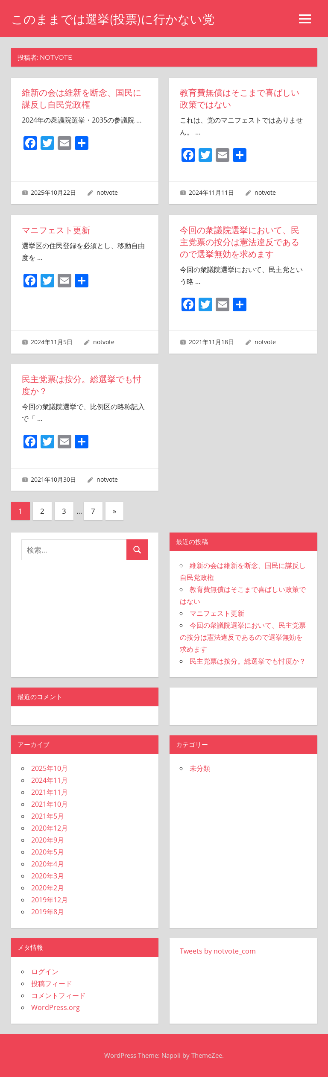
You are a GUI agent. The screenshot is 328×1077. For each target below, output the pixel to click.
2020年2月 (47, 888)
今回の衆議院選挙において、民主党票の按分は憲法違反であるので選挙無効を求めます (239, 242)
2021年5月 (47, 816)
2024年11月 (49, 780)
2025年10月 (49, 768)
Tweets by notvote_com (218, 951)
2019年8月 (47, 911)
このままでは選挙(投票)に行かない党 (112, 19)
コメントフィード (58, 995)
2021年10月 (49, 804)
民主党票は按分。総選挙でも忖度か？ (248, 661)
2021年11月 (49, 792)
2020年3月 (47, 876)
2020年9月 (47, 840)
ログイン (45, 971)
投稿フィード (51, 983)
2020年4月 (47, 864)
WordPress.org (55, 1007)
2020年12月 (49, 828)
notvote (107, 192)
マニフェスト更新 (56, 230)
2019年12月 (49, 899)
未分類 (200, 768)
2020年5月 (47, 852)
